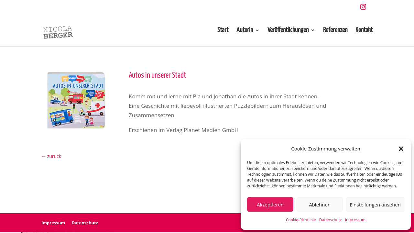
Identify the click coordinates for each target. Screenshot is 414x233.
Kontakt (364, 30)
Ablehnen (320, 204)
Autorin (244, 30)
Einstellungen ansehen (375, 204)
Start (222, 30)
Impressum (355, 220)
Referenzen (335, 30)
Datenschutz (330, 220)
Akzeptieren (270, 204)
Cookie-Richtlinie (301, 220)
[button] (401, 149)
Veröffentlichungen (288, 30)
